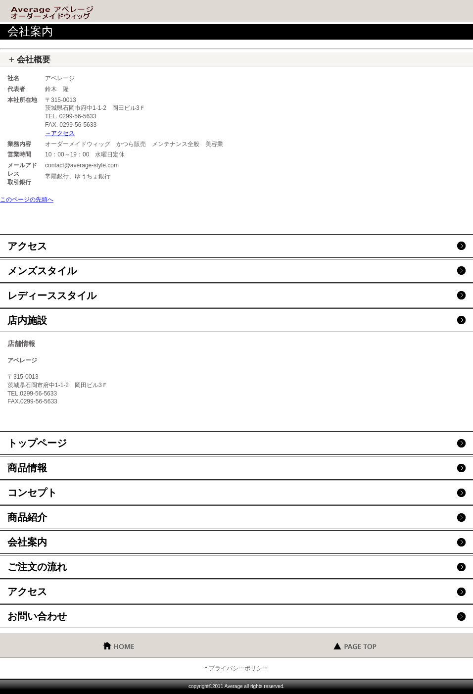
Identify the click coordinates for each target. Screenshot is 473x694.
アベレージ (79, 12)
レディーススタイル (51, 295)
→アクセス (60, 133)
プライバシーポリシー (238, 668)
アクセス (27, 246)
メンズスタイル (42, 270)
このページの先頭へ (26, 199)
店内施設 (27, 320)
